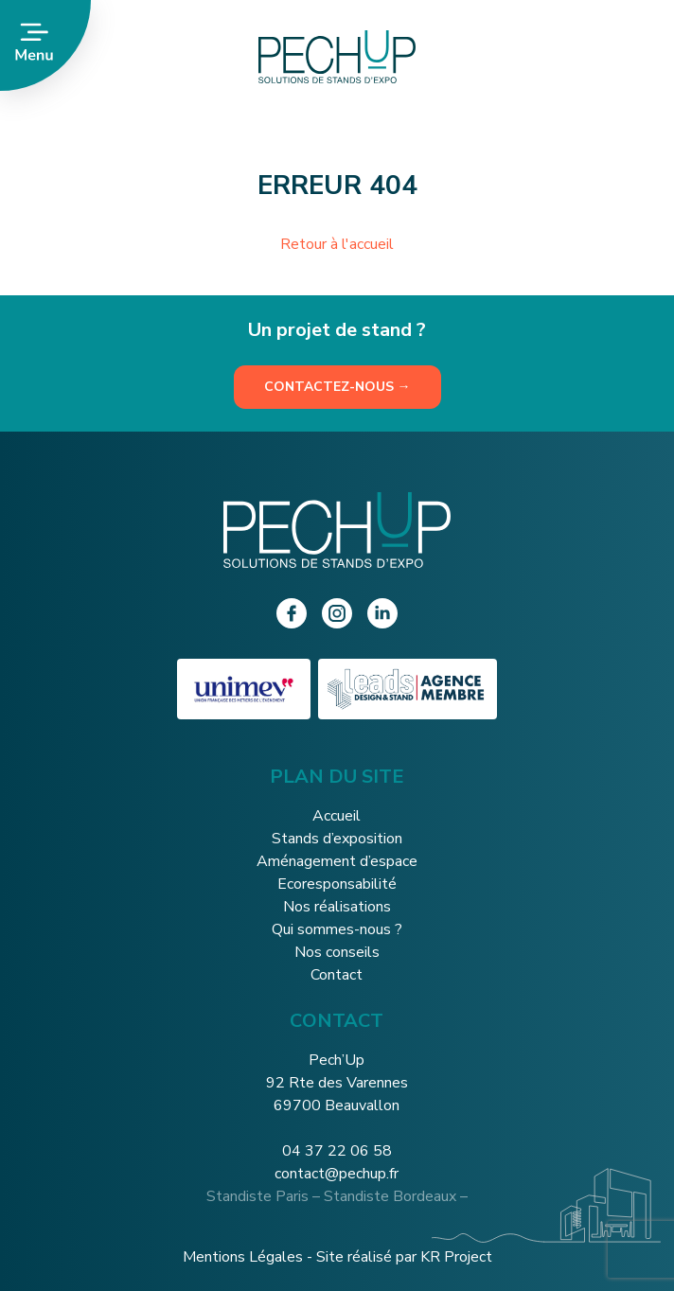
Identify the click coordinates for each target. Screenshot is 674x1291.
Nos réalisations (337, 906)
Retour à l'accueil (337, 244)
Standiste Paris (257, 1196)
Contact (336, 974)
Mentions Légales (243, 1257)
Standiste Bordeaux (390, 1196)
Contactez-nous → (337, 387)
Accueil (336, 815)
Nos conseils (337, 952)
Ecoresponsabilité (337, 884)
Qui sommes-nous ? (337, 929)
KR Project (456, 1257)
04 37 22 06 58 (337, 1151)
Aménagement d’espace (337, 861)
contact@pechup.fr (337, 1173)
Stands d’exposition (337, 838)
